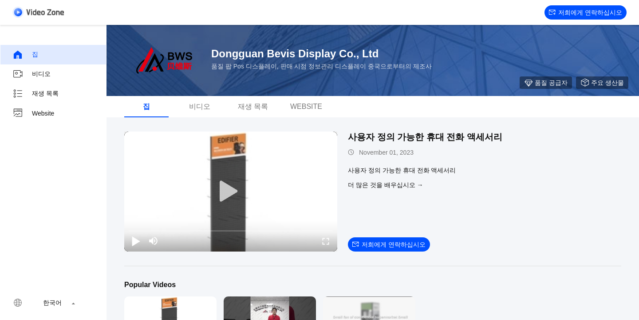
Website (33, 113)
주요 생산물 (602, 82)
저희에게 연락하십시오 (585, 12)
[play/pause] (136, 241)
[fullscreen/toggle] (326, 241)
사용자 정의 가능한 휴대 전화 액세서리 (425, 137)
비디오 (31, 74)
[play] (231, 191)
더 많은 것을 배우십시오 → (385, 184)
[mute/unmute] (153, 241)
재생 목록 (35, 93)
